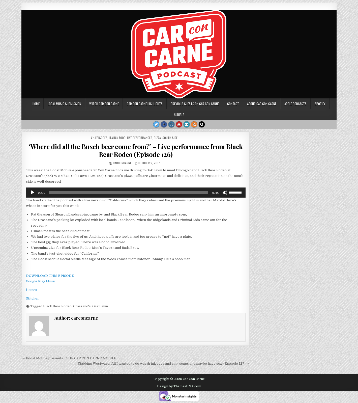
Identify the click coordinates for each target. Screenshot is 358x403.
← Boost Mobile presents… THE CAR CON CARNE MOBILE (69, 358)
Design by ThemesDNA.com (179, 386)
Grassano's (82, 306)
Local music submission (64, 103)
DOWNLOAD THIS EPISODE (50, 276)
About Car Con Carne (261, 103)
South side (169, 138)
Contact (233, 103)
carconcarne (122, 163)
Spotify (320, 103)
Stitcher (32, 298)
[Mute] (224, 192)
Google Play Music (41, 281)
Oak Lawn (100, 306)
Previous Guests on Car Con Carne (195, 103)
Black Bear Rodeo (57, 306)
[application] (136, 192)
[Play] (32, 192)
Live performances (139, 138)
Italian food (117, 138)
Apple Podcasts (295, 103)
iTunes (31, 290)
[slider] (128, 192)
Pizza (157, 138)
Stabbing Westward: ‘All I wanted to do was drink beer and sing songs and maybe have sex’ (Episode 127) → (164, 363)
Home (36, 103)
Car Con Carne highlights (145, 103)
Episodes (101, 138)
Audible (179, 114)
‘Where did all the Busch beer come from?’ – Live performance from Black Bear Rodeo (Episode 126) (136, 150)
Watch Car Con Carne (104, 103)
